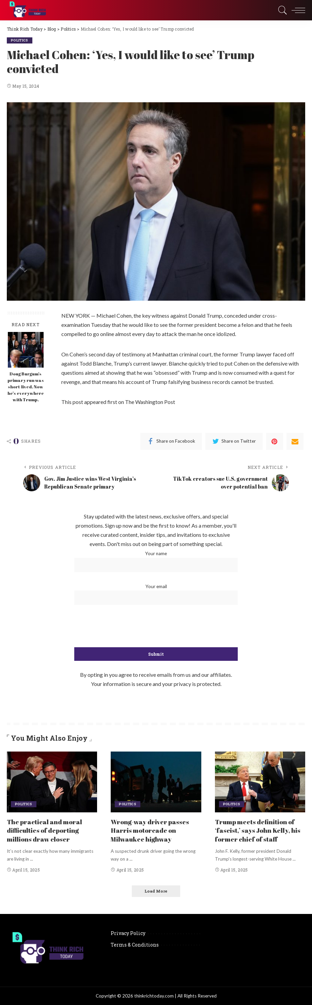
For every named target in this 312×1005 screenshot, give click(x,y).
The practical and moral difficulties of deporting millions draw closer (47, 830)
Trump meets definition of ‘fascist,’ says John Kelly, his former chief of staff (260, 830)
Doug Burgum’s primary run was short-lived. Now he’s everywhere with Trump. (25, 387)
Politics (20, 40)
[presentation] (156, 626)
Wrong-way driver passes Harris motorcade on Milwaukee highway (151, 830)
